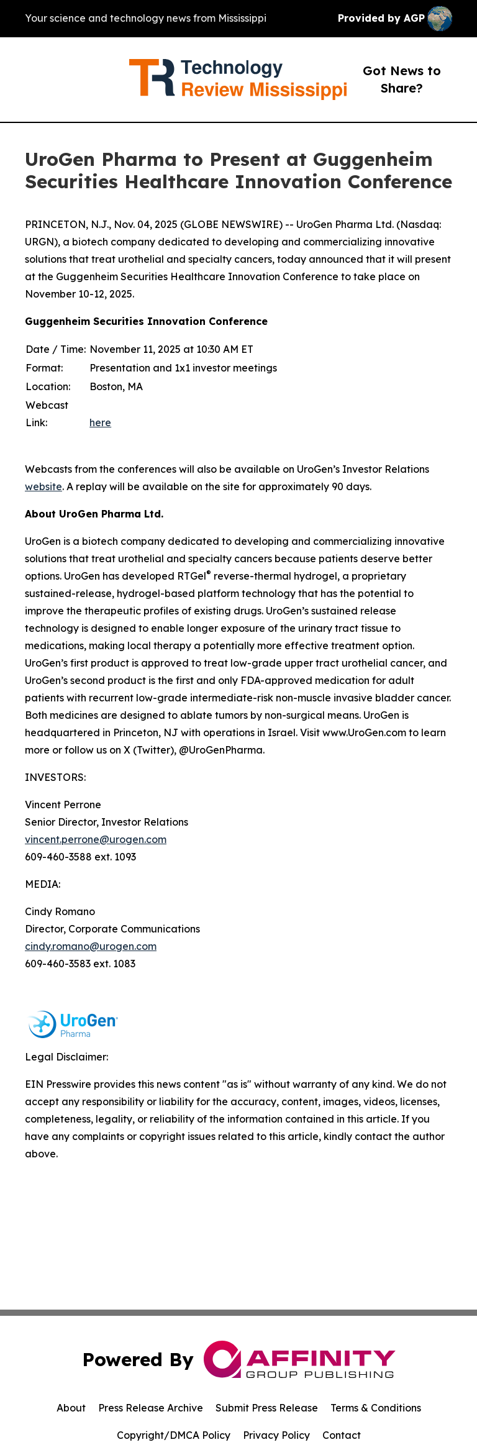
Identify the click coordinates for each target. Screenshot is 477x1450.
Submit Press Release (267, 1408)
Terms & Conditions (375, 1408)
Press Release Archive (150, 1408)
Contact (341, 1435)
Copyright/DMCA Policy (173, 1435)
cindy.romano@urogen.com (91, 946)
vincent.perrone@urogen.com (95, 839)
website (43, 486)
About (71, 1408)
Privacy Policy (276, 1435)
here (100, 422)
